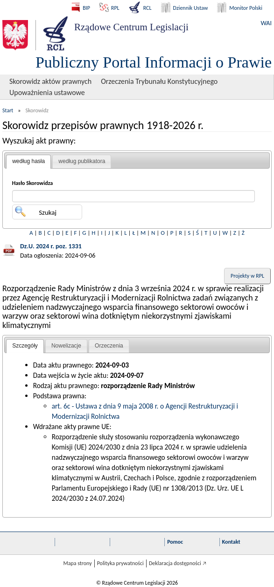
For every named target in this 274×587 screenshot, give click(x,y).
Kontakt (231, 542)
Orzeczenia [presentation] (109, 345)
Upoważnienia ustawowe (47, 92)
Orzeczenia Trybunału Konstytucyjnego (159, 81)
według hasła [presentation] (28, 161)
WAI (266, 23)
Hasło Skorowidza (32, 183)
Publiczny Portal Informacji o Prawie (153, 62)
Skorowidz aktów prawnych (50, 81)
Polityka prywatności (120, 563)
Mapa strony (77, 563)
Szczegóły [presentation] (25, 345)
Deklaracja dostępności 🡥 (177, 563)
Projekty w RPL (247, 276)
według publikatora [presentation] (81, 161)
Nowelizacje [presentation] (66, 345)
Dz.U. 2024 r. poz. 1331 (51, 246)
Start (7, 110)
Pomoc (175, 542)
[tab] (28, 162)
